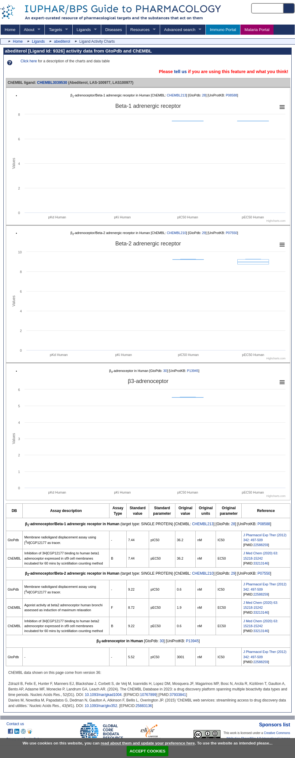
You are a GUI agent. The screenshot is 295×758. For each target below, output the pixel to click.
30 (165, 371)
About (29, 29)
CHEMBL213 (176, 95)
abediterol (62, 41)
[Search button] (289, 8)
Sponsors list (274, 724)
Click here (29, 61)
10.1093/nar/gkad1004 (103, 695)
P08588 (231, 95)
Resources (140, 29)
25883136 (144, 706)
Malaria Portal (256, 29)
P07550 (231, 233)
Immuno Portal (223, 29)
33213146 (260, 563)
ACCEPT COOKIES (147, 751)
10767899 (148, 695)
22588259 (260, 545)
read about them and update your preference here (148, 743)
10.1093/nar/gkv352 (101, 706)
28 (204, 95)
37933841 (178, 695)
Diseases (113, 29)
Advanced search (179, 29)
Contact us (15, 724)
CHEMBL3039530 (52, 82)
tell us (180, 71)
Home (10, 29)
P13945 (192, 371)
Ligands (84, 29)
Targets (55, 29)
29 (204, 233)
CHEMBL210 (176, 233)
